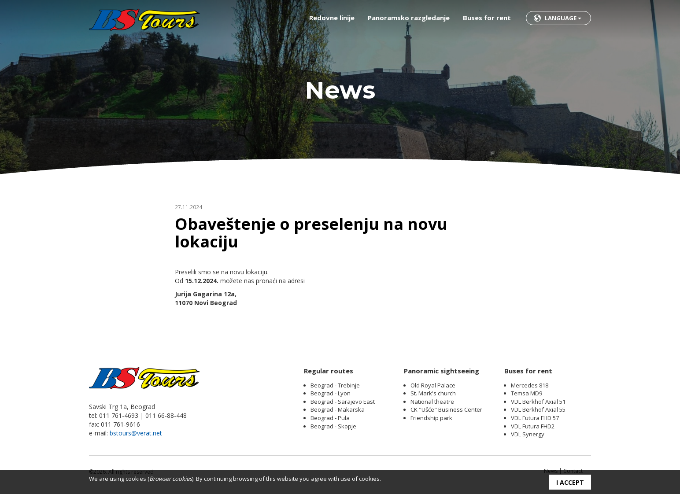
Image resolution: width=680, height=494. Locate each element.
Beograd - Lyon (330, 393)
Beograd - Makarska (337, 409)
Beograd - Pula (330, 418)
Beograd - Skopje (333, 426)
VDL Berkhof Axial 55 (538, 409)
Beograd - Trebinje (335, 385)
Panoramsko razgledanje (409, 17)
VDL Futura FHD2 (532, 426)
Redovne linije (332, 17)
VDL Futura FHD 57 (535, 418)
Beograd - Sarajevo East (342, 402)
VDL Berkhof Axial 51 (538, 402)
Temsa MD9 (526, 393)
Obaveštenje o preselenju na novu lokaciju (311, 232)
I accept (570, 482)
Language (563, 18)
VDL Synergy (527, 434)
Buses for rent (487, 17)
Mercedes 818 (529, 385)
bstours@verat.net (136, 433)
